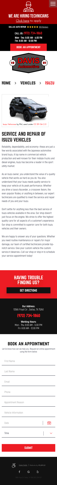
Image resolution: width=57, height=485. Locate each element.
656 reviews (43, 27)
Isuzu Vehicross (9, 124)
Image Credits (23, 465)
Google (28, 472)
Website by (37, 465)
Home (6, 83)
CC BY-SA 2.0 (40, 124)
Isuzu (49, 83)
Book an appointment (28, 47)
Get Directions (28, 290)
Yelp (37, 472)
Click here (22, 21)
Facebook (19, 472)
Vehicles (28, 83)
